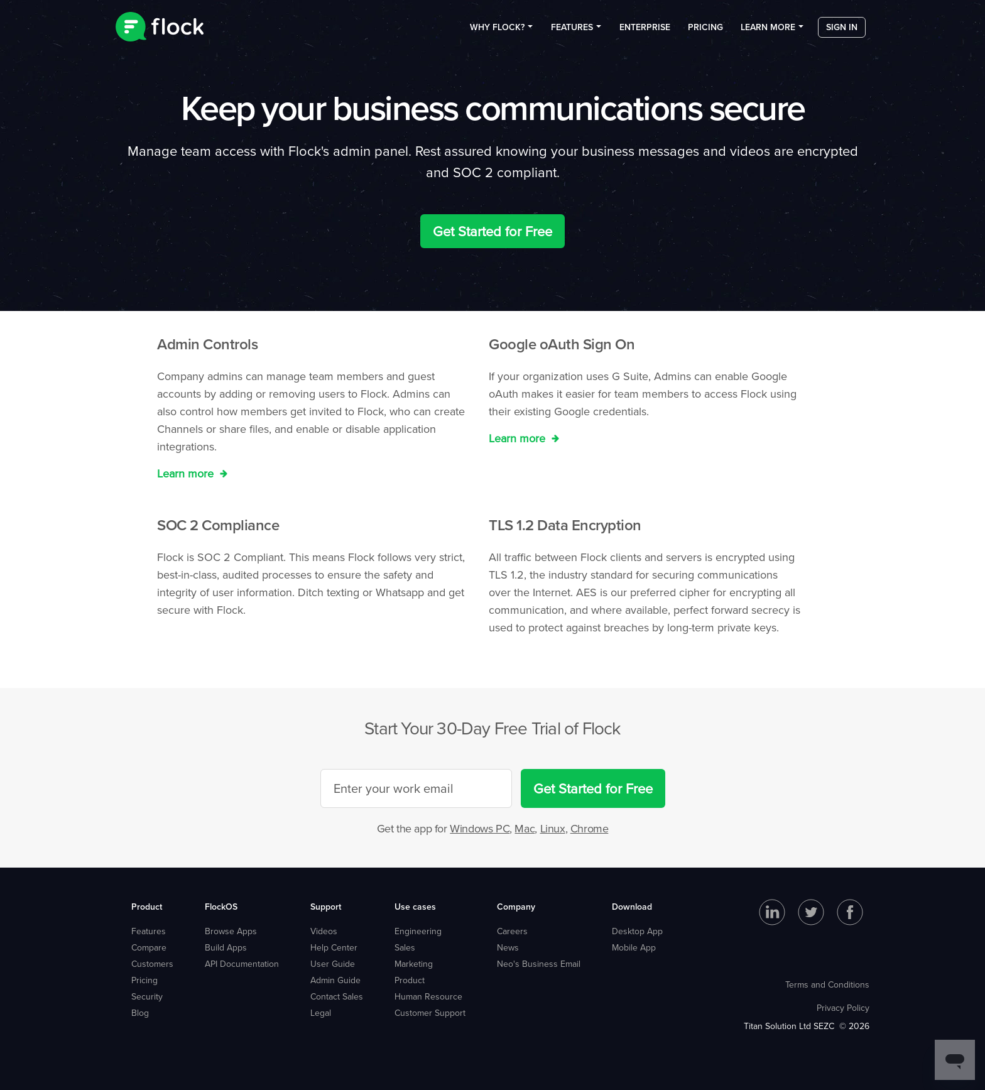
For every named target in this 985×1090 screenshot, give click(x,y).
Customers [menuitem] (152, 963)
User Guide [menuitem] (332, 963)
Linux (552, 828)
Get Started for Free (492, 231)
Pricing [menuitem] (705, 31)
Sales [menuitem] (405, 947)
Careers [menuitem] (512, 931)
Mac (524, 828)
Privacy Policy (843, 1007)
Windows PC (479, 828)
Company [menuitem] (516, 906)
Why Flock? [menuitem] (497, 31)
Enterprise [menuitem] (644, 31)
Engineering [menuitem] (418, 931)
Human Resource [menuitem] (428, 996)
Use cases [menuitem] (415, 906)
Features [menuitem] (572, 31)
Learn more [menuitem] (768, 31)
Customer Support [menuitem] (430, 1012)
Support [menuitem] (325, 906)
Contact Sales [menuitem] (336, 996)
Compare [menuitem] (148, 947)
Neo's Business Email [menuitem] (538, 963)
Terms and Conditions (827, 984)
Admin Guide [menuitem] (335, 980)
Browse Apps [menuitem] (231, 931)
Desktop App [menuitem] (637, 931)
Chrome (589, 828)
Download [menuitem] (632, 906)
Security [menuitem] (147, 996)
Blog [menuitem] (140, 1012)
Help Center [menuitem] (333, 947)
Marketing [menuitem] (414, 963)
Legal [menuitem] (320, 1012)
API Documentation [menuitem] (242, 963)
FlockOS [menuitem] (221, 906)
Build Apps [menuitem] (226, 947)
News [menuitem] (508, 947)
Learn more (187, 473)
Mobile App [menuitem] (634, 947)
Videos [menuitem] (323, 931)
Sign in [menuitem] (841, 31)
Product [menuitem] (146, 906)
